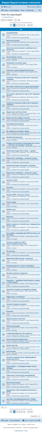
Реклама (14, 60)
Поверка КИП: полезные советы (18, 195)
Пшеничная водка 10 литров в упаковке (21, 165)
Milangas (22, 360)
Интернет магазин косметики (17, 273)
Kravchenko (23, 369)
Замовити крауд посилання (16, 304)
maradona (22, 181)
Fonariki (22, 327)
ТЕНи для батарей (13, 326)
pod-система (11, 351)
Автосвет (9, 187)
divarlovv (22, 125)
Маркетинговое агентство (15, 319)
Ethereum (9, 217)
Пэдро (21, 245)
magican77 (23, 51)
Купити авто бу (11, 345)
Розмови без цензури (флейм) (20, 37)
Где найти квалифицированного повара (21, 399)
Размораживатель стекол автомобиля (20, 266)
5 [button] (24, 25)
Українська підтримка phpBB (30, 427)
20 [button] (29, 25)
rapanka (22, 393)
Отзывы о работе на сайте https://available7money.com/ (16, 243)
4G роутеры (10, 251)
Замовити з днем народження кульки (20, 70)
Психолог (9, 311)
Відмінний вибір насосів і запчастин (19, 258)
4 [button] (21, 25)
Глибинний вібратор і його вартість (19, 333)
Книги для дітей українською (17, 339)
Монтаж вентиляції (13, 383)
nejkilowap (23, 42)
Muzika (22, 58)
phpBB (15, 424)
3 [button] (19, 25)
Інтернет (14, 248)
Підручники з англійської (15, 297)
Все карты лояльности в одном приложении (22, 86)
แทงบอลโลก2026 (12, 33)
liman (21, 353)
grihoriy (22, 400)
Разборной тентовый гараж (16, 63)
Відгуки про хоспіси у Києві (16, 112)
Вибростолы (11, 209)
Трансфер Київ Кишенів (15, 124)
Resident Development (14, 137)
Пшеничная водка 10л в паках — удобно (21, 151)
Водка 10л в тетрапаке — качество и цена (21, 158)
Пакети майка (11, 202)
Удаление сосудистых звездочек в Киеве (21, 289)
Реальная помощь (13, 40)
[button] (11, 25)
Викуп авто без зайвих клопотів (18, 118)
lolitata (21, 113)
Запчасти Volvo (11, 180)
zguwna (22, 335)
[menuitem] (7, 7)
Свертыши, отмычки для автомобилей (20, 375)
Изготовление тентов (14, 57)
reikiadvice (23, 35)
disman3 (22, 313)
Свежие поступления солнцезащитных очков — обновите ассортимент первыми (23, 144)
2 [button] (16, 25)
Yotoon (22, 119)
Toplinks (22, 146)
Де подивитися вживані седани (17, 131)
